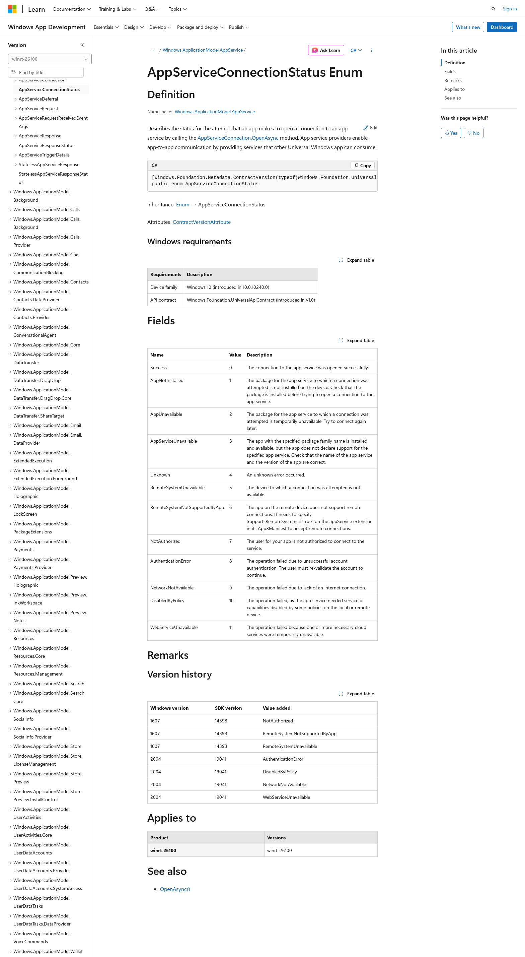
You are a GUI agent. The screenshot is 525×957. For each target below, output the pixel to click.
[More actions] (372, 50)
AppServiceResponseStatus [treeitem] (46, 145)
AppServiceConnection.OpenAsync (238, 137)
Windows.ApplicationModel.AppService (203, 50)
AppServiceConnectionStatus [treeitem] (49, 89)
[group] (262, 181)
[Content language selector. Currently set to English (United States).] (38, 947)
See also (452, 97)
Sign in (510, 8)
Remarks (453, 80)
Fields (450, 71)
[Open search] (493, 9)
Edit (370, 127)
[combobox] (50, 59)
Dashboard (502, 27)
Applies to (454, 89)
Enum (183, 204)
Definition (454, 62)
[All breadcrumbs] (153, 50)
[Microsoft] (12, 9)
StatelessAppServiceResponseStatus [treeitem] (53, 178)
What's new (468, 27)
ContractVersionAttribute (202, 221)
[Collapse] (82, 45)
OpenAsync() (175, 888)
